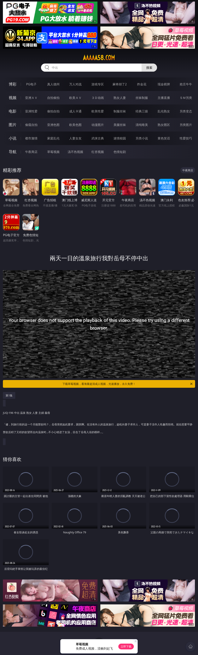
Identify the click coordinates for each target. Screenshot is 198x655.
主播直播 (164, 98)
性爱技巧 (186, 138)
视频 (12, 97)
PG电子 (31, 84)
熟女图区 (164, 125)
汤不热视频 (75, 152)
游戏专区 (97, 84)
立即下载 (126, 646)
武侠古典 (97, 138)
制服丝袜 (120, 111)
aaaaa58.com (99, 58)
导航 (12, 151)
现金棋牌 (164, 84)
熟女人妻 (120, 98)
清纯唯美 (142, 125)
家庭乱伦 (53, 138)
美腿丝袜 (120, 125)
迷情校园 (120, 138)
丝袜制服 (142, 98)
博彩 (12, 84)
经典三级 (142, 111)
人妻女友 (75, 138)
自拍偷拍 (53, 98)
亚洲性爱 (31, 111)
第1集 (9, 395)
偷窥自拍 (31, 125)
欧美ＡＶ (75, 98)
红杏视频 (97, 152)
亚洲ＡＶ (31, 98)
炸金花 (141, 84)
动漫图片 (97, 125)
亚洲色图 (53, 125)
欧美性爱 (97, 111)
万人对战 (75, 84)
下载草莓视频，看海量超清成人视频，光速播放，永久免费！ (127, 384)
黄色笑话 (164, 138)
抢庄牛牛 (186, 84)
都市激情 (31, 138)
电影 (12, 111)
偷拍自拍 (53, 111)
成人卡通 (75, 111)
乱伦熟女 (164, 111)
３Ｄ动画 (97, 98)
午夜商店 (31, 152)
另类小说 (142, 138)
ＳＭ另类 (186, 98)
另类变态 (186, 111)
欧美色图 (75, 125)
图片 (12, 124)
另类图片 (186, 125)
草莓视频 (53, 152)
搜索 (149, 67)
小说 (12, 138)
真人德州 (53, 84)
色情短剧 (120, 152)
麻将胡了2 (120, 84)
